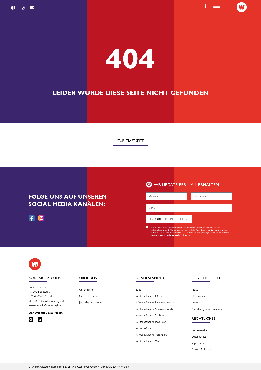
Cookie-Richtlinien (202, 349)
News (195, 290)
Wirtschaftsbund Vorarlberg (151, 335)
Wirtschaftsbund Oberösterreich (154, 309)
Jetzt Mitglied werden (90, 302)
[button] (216, 7)
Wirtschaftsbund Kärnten (150, 296)
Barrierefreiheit (200, 330)
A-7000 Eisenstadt (39, 292)
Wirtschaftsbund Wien (148, 341)
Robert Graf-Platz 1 (40, 287)
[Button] (204, 7)
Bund (138, 290)
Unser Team (86, 290)
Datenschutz (199, 337)
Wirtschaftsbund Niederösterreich (155, 302)
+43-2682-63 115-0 (40, 296)
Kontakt (196, 302)
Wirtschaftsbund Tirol (148, 328)
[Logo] (241, 7)
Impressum (198, 343)
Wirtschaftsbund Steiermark (151, 322)
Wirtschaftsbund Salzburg (150, 315)
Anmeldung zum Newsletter (207, 309)
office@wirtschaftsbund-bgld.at (46, 301)
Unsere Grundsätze (90, 296)
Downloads (198, 296)
